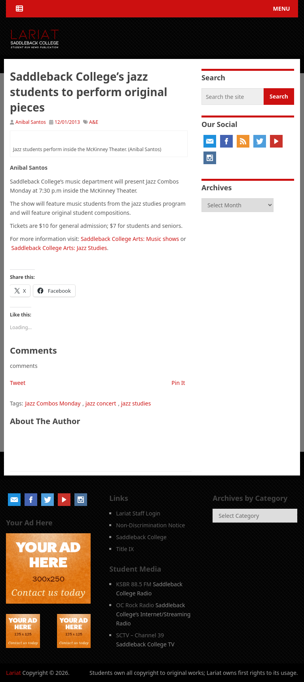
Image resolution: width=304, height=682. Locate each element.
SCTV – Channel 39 (140, 635)
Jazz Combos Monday (53, 403)
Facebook (226, 141)
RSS (243, 141)
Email (209, 141)
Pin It (178, 382)
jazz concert (101, 403)
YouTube (276, 141)
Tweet (17, 382)
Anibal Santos (30, 122)
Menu (281, 8)
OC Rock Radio (135, 605)
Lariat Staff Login (138, 513)
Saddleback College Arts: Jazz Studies (59, 248)
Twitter (259, 141)
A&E (93, 122)
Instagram (209, 158)
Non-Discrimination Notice (150, 525)
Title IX (125, 549)
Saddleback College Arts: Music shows (130, 238)
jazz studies (136, 403)
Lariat (13, 672)
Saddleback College (141, 537)
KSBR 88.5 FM (133, 584)
